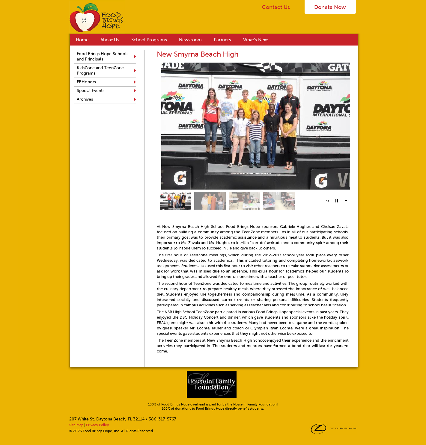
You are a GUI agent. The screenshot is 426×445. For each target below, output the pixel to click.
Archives (85, 99)
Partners (222, 39)
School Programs (149, 39)
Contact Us (276, 7)
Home (82, 39)
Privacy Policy (97, 425)
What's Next (255, 39)
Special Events (90, 90)
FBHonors (86, 82)
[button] (327, 200)
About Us (109, 39)
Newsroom (190, 39)
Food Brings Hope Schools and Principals (102, 56)
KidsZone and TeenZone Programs (100, 70)
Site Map (76, 425)
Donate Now (330, 7)
